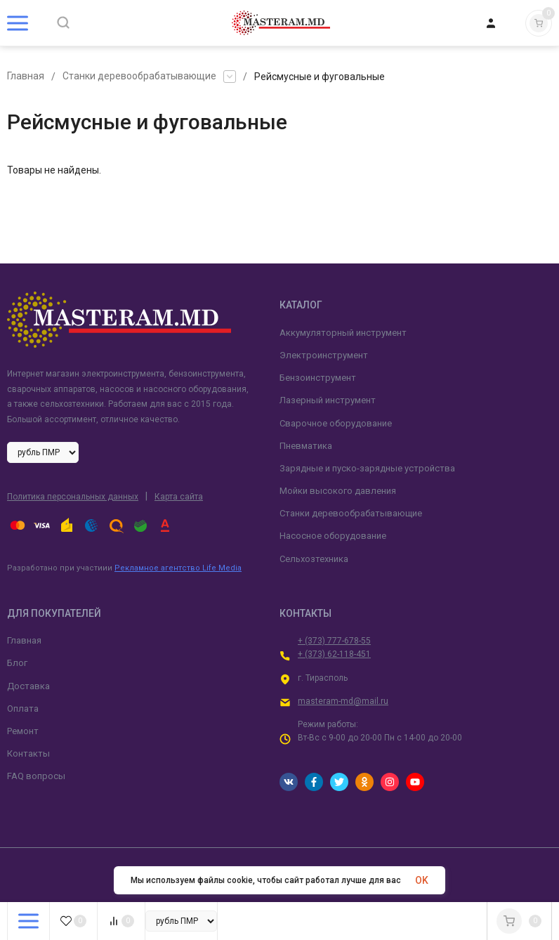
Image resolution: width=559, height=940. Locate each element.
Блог (17, 663)
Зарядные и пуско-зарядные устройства (367, 468)
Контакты (28, 753)
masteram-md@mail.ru (343, 701)
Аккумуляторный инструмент (343, 332)
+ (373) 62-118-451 (334, 654)
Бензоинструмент (318, 377)
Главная (25, 76)
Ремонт (23, 731)
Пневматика (306, 445)
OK (421, 880)
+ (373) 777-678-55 (334, 641)
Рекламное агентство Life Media (178, 568)
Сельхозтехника (314, 559)
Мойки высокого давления (338, 490)
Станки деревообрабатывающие (139, 76)
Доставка (28, 686)
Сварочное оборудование (336, 423)
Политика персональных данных (72, 497)
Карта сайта (178, 497)
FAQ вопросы (36, 776)
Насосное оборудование (333, 535)
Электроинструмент (324, 355)
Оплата (23, 708)
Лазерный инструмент (328, 400)
